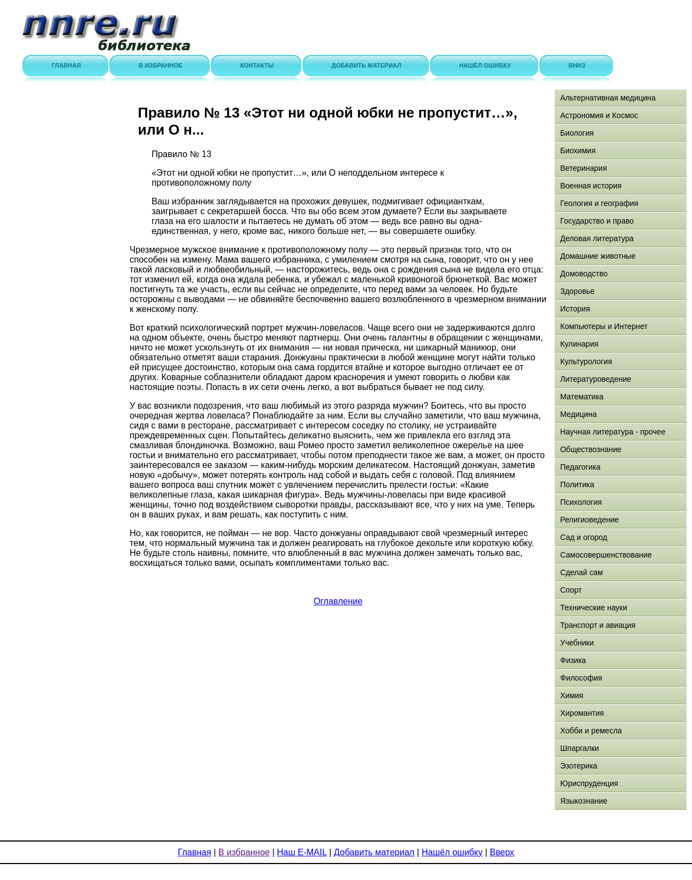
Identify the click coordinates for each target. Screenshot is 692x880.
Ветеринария (583, 168)
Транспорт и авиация (597, 625)
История (575, 308)
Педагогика (580, 467)
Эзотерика (579, 765)
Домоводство (583, 273)
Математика (582, 396)
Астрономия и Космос (599, 115)
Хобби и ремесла (591, 730)
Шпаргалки (579, 748)
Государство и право (597, 220)
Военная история (591, 185)
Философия (581, 677)
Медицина (578, 414)
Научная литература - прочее (612, 431)
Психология (581, 502)
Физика (573, 660)
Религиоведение (589, 519)
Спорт (571, 590)
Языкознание (583, 801)
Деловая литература (597, 238)
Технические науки (593, 607)
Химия (571, 695)
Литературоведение (595, 379)
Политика (577, 484)
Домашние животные (597, 256)
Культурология (586, 361)
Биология (577, 133)
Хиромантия (582, 713)
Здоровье (577, 291)
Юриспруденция (589, 783)
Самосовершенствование (606, 554)
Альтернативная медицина (608, 97)
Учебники (577, 642)
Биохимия (577, 150)
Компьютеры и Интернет (604, 326)
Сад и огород (583, 537)
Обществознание (591, 449)
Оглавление (338, 601)
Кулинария (579, 343)
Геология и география (599, 203)
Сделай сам (581, 572)
